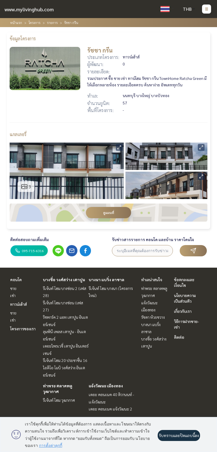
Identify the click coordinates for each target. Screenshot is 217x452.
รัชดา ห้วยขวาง (153, 317)
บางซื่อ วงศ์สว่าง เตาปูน (64, 279)
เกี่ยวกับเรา (183, 311)
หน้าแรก (16, 22)
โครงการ (34, 22)
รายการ (52, 22)
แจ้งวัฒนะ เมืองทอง (106, 385)
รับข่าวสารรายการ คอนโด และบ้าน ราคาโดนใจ (153, 239)
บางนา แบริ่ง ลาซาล (106, 279)
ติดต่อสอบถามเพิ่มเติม (29, 239)
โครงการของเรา (23, 328)
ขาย (13, 288)
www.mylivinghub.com (29, 9)
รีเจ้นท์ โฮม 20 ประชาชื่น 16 (65, 360)
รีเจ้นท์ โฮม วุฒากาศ (59, 400)
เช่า (13, 295)
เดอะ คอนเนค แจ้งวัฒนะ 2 (110, 408)
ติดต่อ (179, 337)
